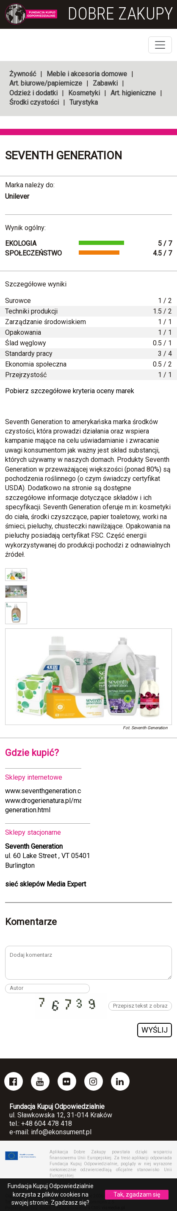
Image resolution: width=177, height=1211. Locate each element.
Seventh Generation (63, 155)
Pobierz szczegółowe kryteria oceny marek (69, 391)
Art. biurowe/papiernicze (45, 83)
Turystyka (83, 102)
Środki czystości (34, 102)
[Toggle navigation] (160, 44)
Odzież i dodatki (33, 93)
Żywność (22, 74)
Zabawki (105, 83)
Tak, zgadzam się (136, 1194)
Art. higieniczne (133, 93)
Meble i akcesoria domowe (87, 74)
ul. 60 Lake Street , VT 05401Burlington (47, 855)
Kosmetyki (84, 93)
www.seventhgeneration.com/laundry (59, 791)
